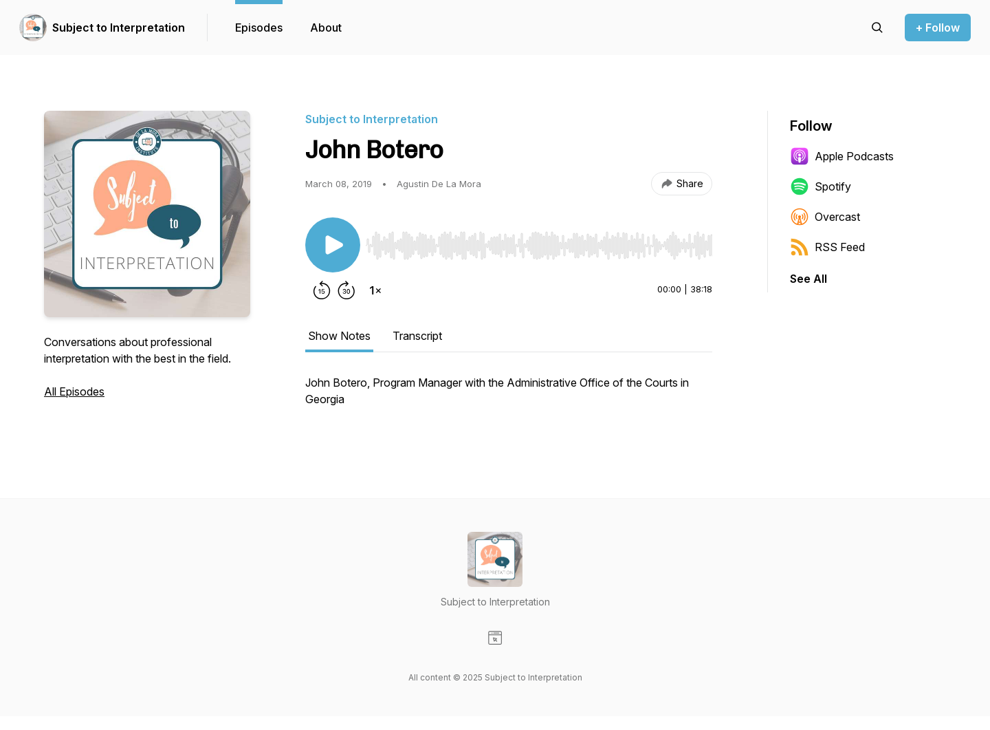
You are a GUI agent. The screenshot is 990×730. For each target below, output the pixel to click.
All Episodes (74, 391)
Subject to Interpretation (118, 27)
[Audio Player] (539, 241)
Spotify (820, 186)
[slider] (539, 245)
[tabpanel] (508, 397)
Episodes (259, 27)
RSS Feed (827, 247)
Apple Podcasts (842, 156)
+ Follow (938, 27)
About (326, 27)
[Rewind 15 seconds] (321, 290)
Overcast (825, 216)
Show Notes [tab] (339, 336)
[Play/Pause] (332, 244)
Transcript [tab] (417, 336)
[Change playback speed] (375, 290)
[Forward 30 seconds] (346, 290)
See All (808, 279)
